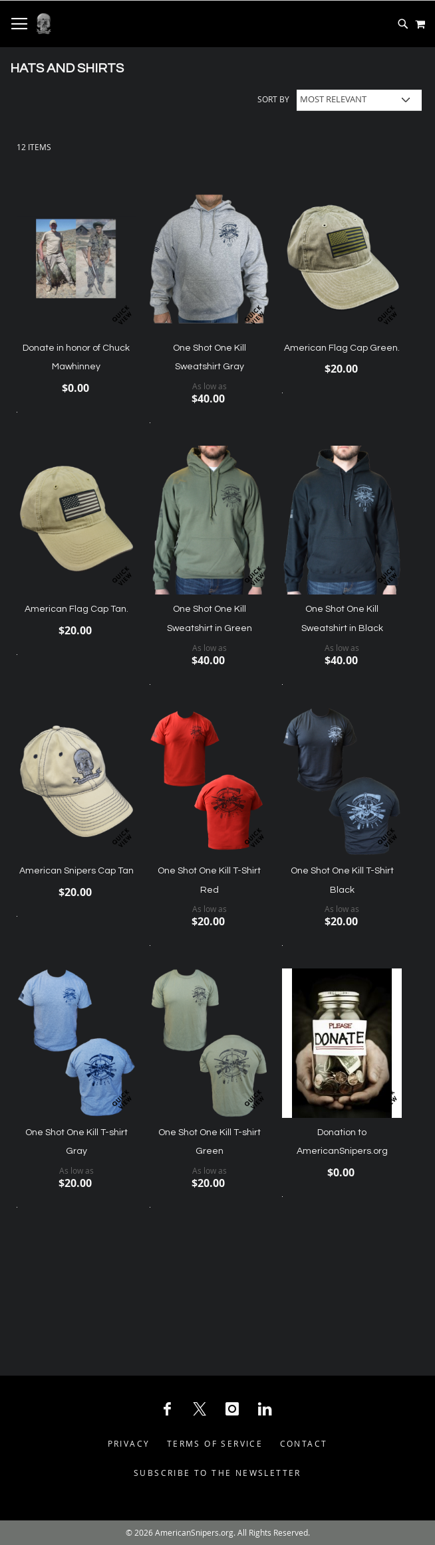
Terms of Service (215, 1443)
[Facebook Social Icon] (167, 1409)
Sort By (273, 99)
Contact (304, 1443)
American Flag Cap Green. (342, 348)
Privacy (129, 1443)
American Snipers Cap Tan (76, 870)
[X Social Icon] (199, 1409)
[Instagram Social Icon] (232, 1409)
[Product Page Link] (76, 260)
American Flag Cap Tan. (76, 609)
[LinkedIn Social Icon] (264, 1409)
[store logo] (43, 24)
